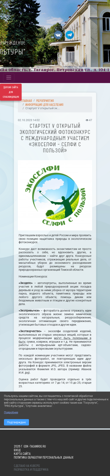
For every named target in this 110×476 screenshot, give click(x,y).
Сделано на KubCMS (27, 466)
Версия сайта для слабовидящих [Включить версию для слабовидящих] (11, 92)
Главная (26, 101)
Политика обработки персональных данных (43, 457)
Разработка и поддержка (31, 469)
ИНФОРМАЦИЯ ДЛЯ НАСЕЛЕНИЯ (44, 105)
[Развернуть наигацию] (8, 77)
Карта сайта (22, 454)
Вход (17, 450)
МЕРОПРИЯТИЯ (45, 101)
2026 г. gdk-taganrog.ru (30, 446)
